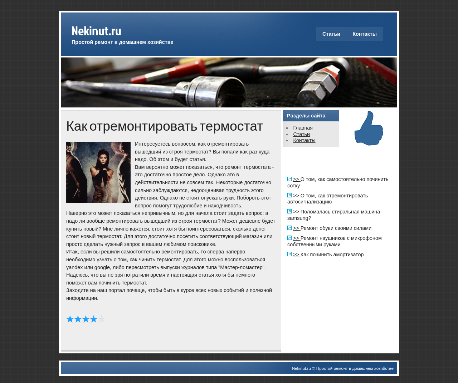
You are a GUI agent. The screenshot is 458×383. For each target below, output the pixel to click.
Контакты (364, 34)
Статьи (331, 34)
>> (297, 179)
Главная (303, 128)
